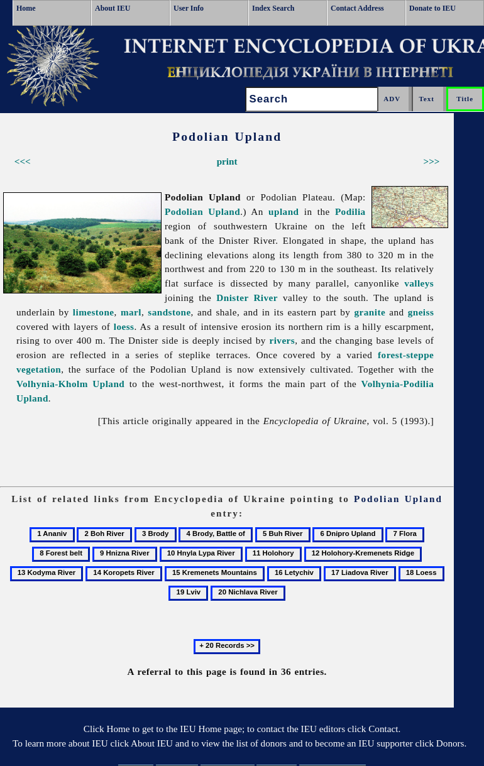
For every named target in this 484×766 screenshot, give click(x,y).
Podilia (350, 211)
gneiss (421, 312)
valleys (419, 283)
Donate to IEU (432, 8)
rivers (282, 340)
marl (131, 312)
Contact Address (357, 8)
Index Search (273, 8)
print (227, 161)
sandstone (169, 312)
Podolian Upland (202, 211)
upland (283, 211)
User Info (188, 8)
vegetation (38, 369)
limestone (93, 312)
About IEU (112, 8)
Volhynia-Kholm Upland (70, 383)
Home (26, 8)
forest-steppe (406, 354)
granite (370, 312)
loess (124, 326)
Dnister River (247, 297)
